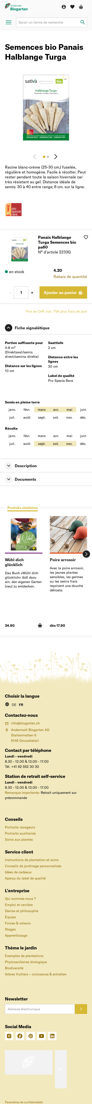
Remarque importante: (22, 792)
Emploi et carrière (19, 905)
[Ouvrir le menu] (8, 22)
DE (14, 705)
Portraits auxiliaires (20, 833)
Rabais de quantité (70, 276)
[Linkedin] (52, 1036)
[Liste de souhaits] (72, 6)
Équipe (10, 917)
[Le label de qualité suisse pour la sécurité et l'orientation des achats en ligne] (29, 1062)
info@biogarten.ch (22, 723)
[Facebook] (20, 1036)
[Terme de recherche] (51, 22)
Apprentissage (16, 935)
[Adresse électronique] (40, 1009)
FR (21, 705)
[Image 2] (48, 157)
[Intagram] (9, 1036)
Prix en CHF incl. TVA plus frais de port (56, 311)
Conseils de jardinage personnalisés (33, 866)
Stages (10, 929)
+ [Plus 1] (32, 292)
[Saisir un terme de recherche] (83, 22)
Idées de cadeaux (18, 872)
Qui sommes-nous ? (20, 898)
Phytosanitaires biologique (26, 962)
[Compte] (63, 6)
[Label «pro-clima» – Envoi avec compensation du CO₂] (61, 1069)
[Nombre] (21, 292)
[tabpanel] (46, 574)
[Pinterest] (30, 1036)
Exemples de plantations (24, 956)
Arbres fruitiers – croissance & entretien (35, 974)
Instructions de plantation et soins (32, 860)
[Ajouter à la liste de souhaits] (85, 237)
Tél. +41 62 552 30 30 (22, 766)
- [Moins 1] (10, 292)
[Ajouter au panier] (63, 292)
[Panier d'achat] (81, 6)
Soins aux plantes (19, 839)
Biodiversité (14, 968)
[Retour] (36, 157)
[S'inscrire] (81, 1009)
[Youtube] (41, 1036)
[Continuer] (56, 157)
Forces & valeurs (18, 923)
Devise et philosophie (21, 911)
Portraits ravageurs (20, 827)
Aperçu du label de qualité (25, 878)
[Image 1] (44, 157)
